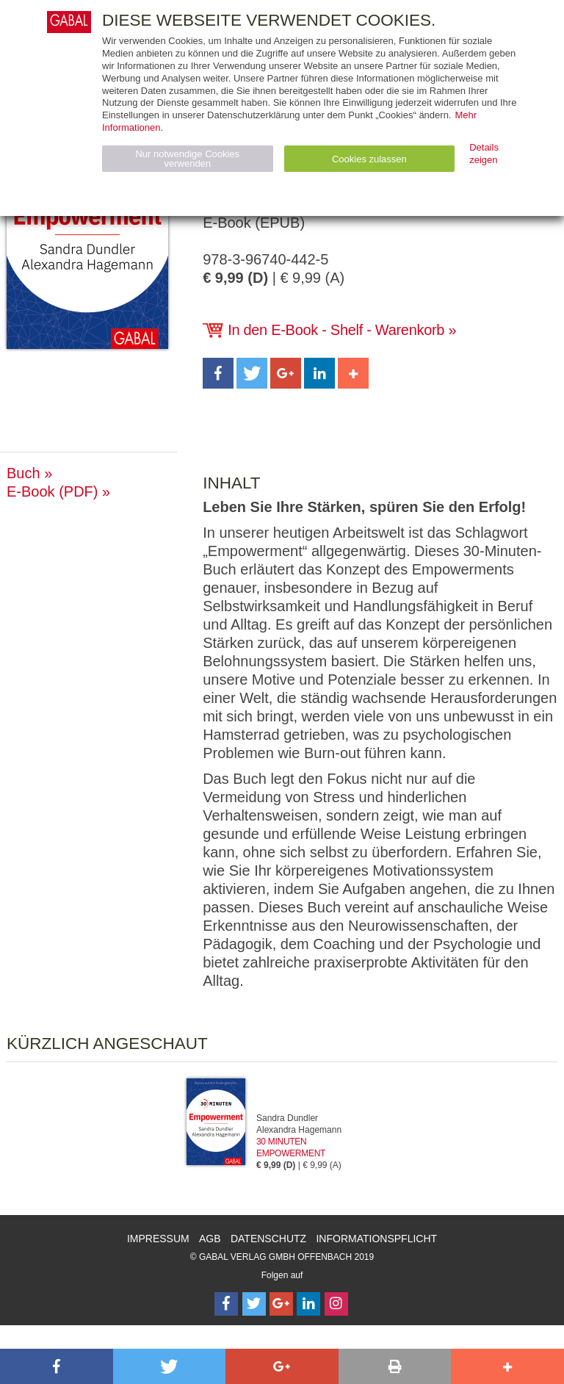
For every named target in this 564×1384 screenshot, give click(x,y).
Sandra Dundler (287, 1118)
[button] (218, 373)
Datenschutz (268, 1238)
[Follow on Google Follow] (281, 1304)
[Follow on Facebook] (226, 1304)
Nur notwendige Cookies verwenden (187, 158)
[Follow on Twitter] (254, 1304)
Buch (23, 473)
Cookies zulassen (369, 159)
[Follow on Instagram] (336, 1304)
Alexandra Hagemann (298, 1130)
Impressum (158, 1238)
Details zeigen (484, 153)
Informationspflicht (376, 1238)
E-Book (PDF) (52, 491)
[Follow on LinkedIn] (308, 1304)
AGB (210, 1238)
